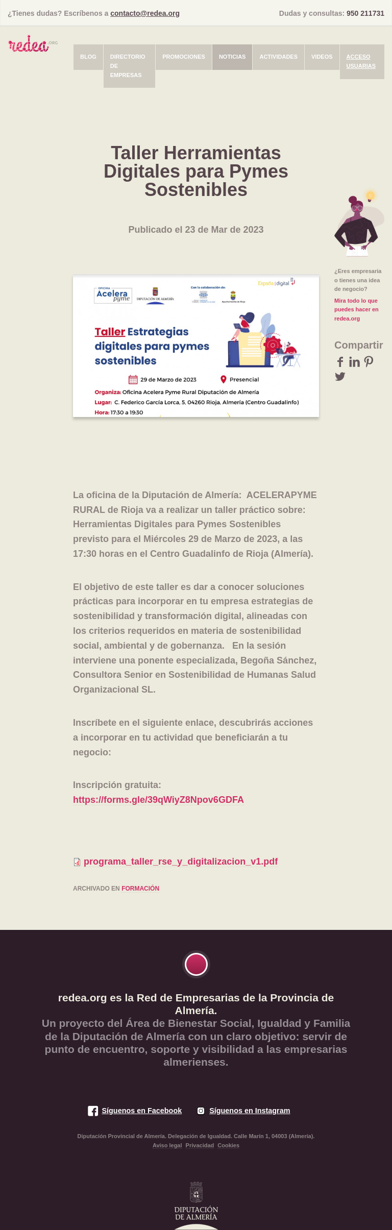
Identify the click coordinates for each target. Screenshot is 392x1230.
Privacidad (200, 1145)
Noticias (232, 57)
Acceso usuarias (361, 61)
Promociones (183, 57)
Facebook (340, 361)
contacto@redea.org (145, 13)
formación (140, 888)
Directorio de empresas (127, 66)
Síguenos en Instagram (249, 1110)
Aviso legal (167, 1145)
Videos (322, 57)
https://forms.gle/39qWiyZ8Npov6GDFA (158, 800)
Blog (88, 57)
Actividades (278, 57)
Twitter (340, 375)
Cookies (228, 1145)
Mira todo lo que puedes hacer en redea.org (356, 310)
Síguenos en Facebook (142, 1110)
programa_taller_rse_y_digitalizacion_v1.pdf (181, 861)
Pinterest (369, 361)
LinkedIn (354, 361)
